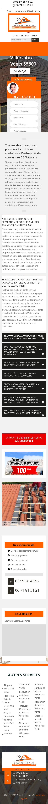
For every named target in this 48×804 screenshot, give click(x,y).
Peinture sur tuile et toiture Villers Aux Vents (39, 691)
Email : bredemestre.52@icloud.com (24, 11)
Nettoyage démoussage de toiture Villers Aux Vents (25, 712)
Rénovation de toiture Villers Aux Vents (23, 696)
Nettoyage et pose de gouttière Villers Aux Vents (23, 730)
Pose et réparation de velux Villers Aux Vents (8, 720)
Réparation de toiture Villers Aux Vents (39, 706)
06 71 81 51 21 (22, 5)
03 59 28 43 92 (23, 1)
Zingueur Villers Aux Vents (8, 688)
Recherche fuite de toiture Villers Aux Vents (8, 702)
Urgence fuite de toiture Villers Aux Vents (39, 722)
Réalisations (23, 79)
